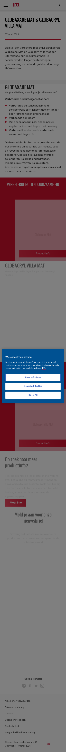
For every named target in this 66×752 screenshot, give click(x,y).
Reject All (33, 395)
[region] (33, 376)
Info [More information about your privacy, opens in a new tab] (43, 368)
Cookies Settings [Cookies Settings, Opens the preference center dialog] (33, 377)
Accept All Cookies (33, 386)
